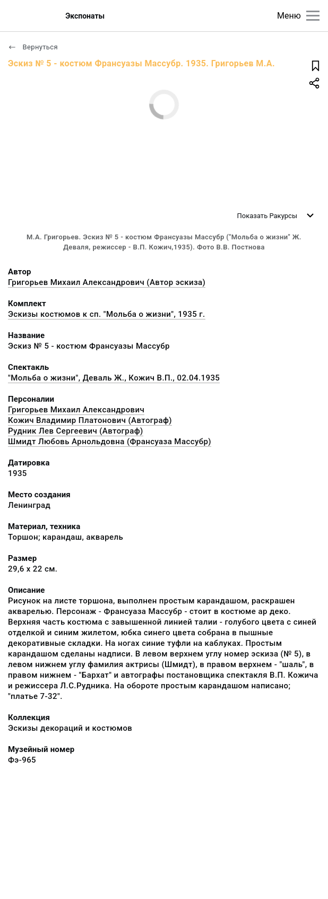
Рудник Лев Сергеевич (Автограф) (75, 431)
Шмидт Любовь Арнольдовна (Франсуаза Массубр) (109, 441)
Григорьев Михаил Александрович (76, 409)
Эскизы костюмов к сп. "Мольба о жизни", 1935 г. (106, 314)
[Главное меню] (313, 15)
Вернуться (33, 47)
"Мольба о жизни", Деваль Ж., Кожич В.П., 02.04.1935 (114, 378)
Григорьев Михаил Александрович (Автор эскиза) (106, 282)
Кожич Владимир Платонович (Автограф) (90, 420)
